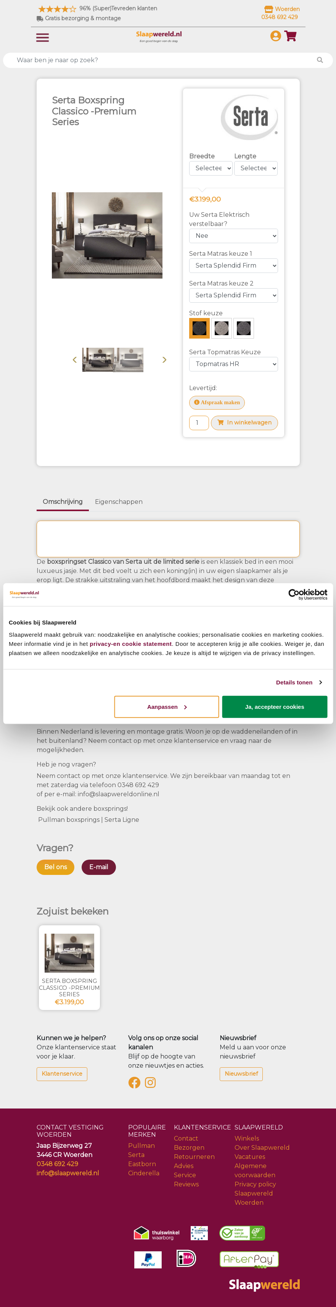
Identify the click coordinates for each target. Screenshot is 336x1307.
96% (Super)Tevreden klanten (97, 8)
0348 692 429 (138, 785)
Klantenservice (62, 1073)
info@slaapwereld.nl (68, 1173)
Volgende (164, 359)
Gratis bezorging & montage (79, 18)
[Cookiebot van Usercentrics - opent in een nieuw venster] (293, 594)
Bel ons (55, 867)
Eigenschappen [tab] (119, 501)
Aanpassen (167, 706)
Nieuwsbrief (241, 1073)
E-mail (98, 867)
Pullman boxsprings (69, 819)
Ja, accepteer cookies (274, 706)
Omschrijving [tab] (63, 501)
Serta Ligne (122, 819)
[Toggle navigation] (42, 37)
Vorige (74, 359)
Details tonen (294, 682)
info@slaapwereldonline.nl (118, 794)
